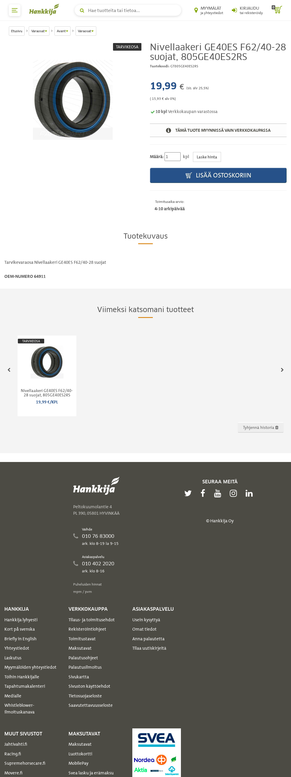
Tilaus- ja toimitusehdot (92, 620)
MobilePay (78, 763)
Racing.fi (12, 754)
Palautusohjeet (83, 658)
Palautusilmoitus (85, 667)
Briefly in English (20, 639)
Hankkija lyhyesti (20, 620)
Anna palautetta (148, 639)
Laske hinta (207, 157)
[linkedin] (251, 493)
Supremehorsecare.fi (24, 763)
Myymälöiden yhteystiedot (30, 667)
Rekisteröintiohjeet (87, 629)
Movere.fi (13, 773)
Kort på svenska (19, 629)
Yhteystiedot (16, 648)
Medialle (12, 696)
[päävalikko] (14, 10)
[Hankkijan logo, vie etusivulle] (45, 9)
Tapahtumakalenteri (24, 686)
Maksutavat (80, 648)
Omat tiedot (144, 629)
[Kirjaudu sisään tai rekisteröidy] (247, 10)
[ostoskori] (277, 10)
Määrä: (157, 157)
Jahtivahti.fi (15, 744)
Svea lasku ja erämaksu (91, 773)
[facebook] (204, 493)
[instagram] (235, 493)
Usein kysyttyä (146, 620)
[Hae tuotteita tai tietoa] (128, 10)
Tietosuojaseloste (85, 696)
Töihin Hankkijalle (21, 677)
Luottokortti (80, 754)
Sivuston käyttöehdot (89, 686)
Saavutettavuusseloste (91, 705)
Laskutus (12, 658)
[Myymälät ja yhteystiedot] (208, 10)
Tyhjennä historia (260, 427)
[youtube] (219, 493)
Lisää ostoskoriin (218, 175)
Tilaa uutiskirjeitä (149, 648)
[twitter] (189, 493)
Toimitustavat (82, 639)
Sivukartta (79, 677)
